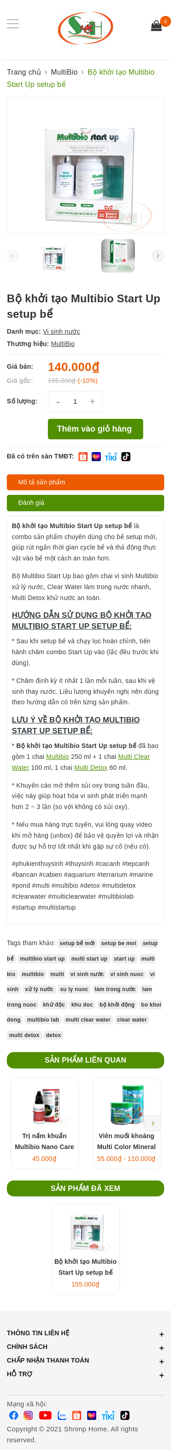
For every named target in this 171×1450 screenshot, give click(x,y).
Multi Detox (91, 767)
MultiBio (63, 343)
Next (153, 1123)
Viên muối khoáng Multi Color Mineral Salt (126, 1146)
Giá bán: (20, 366)
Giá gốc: (20, 380)
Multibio (57, 756)
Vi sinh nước (61, 331)
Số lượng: (22, 401)
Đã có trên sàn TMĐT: (40, 456)
